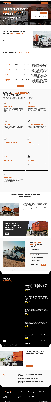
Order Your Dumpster (30, 365)
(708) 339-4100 (37, 16)
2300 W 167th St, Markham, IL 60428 (8, 393)
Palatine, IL (19, 397)
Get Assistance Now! (21, 85)
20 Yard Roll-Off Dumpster (7, 74)
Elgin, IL (19, 392)
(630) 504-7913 (5, 397)
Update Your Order (31, 396)
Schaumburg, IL (20, 391)
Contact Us (44, 16)
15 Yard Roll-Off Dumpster (7, 69)
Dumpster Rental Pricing (31, 392)
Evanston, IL (19, 396)
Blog (28, 391)
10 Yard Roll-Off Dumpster (7, 64)
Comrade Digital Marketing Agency (43, 401)
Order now (6, 233)
